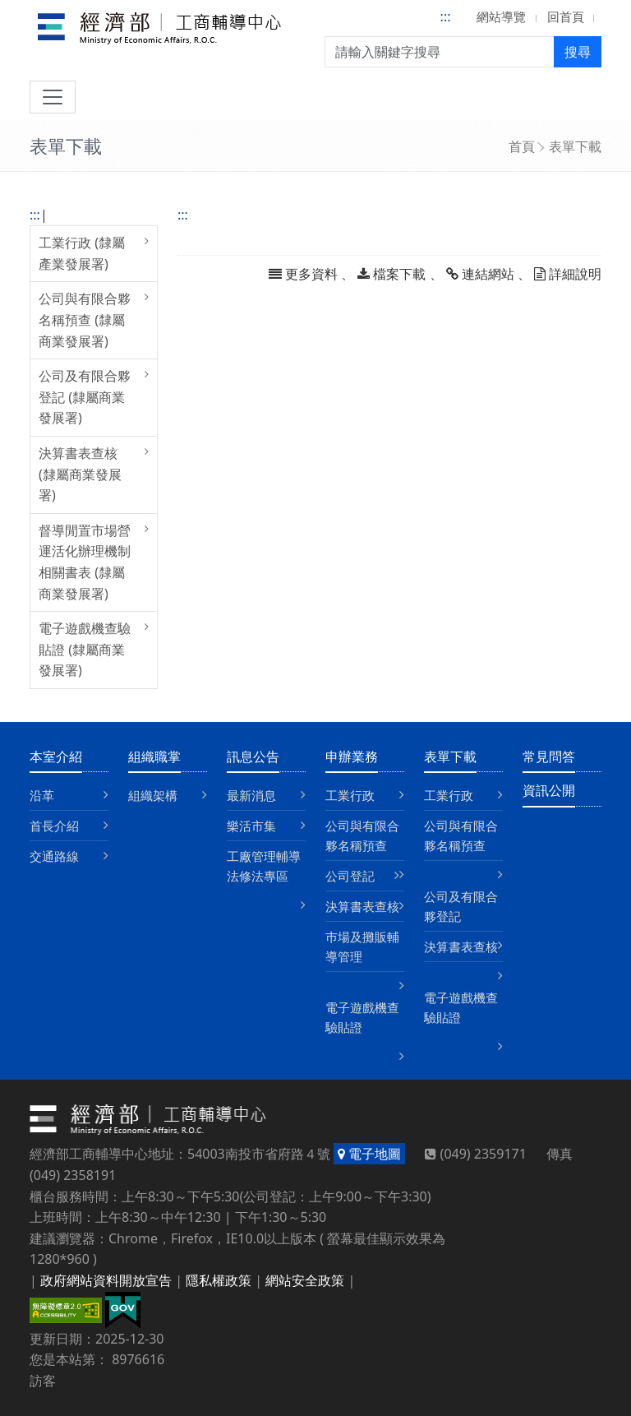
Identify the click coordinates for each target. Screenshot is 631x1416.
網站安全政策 (304, 1280)
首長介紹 (54, 825)
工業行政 (350, 795)
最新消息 (251, 795)
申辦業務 (351, 756)
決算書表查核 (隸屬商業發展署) (80, 474)
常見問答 (549, 756)
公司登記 (350, 876)
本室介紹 (56, 756)
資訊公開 (549, 790)
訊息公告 (253, 756)
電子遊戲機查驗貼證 (362, 1017)
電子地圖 (369, 1154)
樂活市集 (251, 825)
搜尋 (577, 52)
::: (445, 16)
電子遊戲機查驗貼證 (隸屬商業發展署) (85, 649)
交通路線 (54, 856)
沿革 (42, 795)
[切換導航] (53, 97)
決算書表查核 (362, 906)
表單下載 (575, 146)
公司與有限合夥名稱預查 (362, 835)
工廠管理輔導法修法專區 (264, 866)
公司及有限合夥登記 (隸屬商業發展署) (85, 397)
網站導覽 (501, 16)
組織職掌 (154, 756)
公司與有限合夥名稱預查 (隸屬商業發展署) (85, 319)
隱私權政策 (218, 1280)
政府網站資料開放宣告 (106, 1280)
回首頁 (565, 16)
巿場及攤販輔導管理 (362, 946)
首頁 (522, 146)
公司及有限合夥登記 (461, 906)
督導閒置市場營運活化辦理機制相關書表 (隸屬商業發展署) (85, 562)
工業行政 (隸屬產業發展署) (82, 253)
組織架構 (152, 795)
